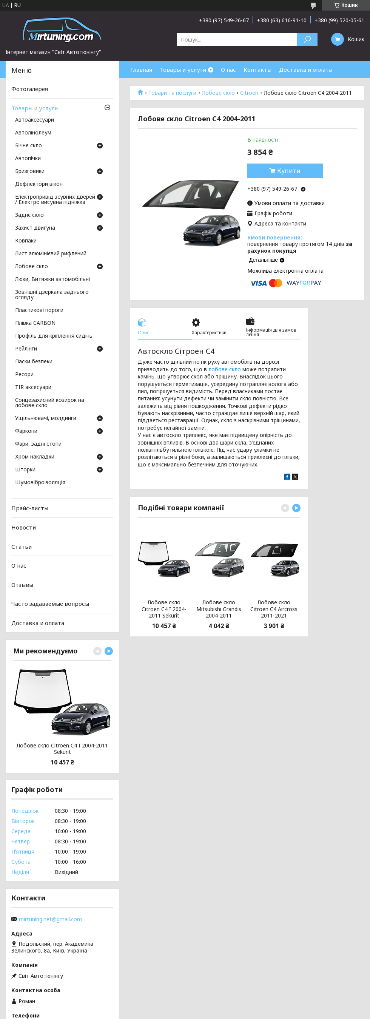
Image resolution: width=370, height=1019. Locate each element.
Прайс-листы (29, 508)
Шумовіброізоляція (40, 483)
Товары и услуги (183, 69)
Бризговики (30, 171)
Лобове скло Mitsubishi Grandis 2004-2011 (218, 609)
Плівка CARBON (35, 323)
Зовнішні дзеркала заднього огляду (52, 295)
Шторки (25, 470)
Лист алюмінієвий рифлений (50, 254)
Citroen (249, 93)
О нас (228, 69)
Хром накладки (34, 457)
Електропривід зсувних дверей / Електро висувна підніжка (55, 199)
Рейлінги (26, 349)
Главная (141, 69)
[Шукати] (307, 39)
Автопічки (28, 159)
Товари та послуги (172, 93)
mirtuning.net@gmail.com (50, 919)
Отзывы (22, 584)
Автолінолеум (33, 133)
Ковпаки (26, 241)
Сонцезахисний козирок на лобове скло (49, 403)
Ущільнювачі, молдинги (45, 418)
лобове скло (224, 369)
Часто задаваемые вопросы (50, 603)
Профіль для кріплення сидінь (53, 336)
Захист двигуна (35, 228)
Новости (23, 527)
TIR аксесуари (33, 387)
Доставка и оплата (305, 69)
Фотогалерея (29, 89)
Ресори (24, 375)
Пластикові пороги (39, 310)
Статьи (21, 546)
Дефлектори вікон (39, 184)
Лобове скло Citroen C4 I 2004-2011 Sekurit (164, 609)
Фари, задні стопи (38, 444)
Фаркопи (26, 431)
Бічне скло (28, 146)
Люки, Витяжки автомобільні (52, 279)
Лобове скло (218, 93)
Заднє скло (29, 215)
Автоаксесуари (34, 120)
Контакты (257, 69)
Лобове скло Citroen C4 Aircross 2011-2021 (274, 609)
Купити (289, 171)
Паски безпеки (33, 362)
